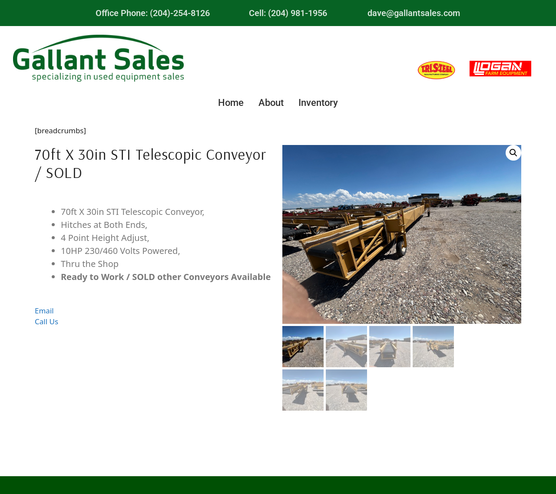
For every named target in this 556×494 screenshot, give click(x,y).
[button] (513, 153)
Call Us (46, 321)
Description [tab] (154, 198)
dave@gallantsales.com (413, 13)
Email (44, 311)
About (271, 102)
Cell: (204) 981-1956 (288, 13)
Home (231, 102)
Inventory (318, 102)
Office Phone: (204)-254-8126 (153, 13)
